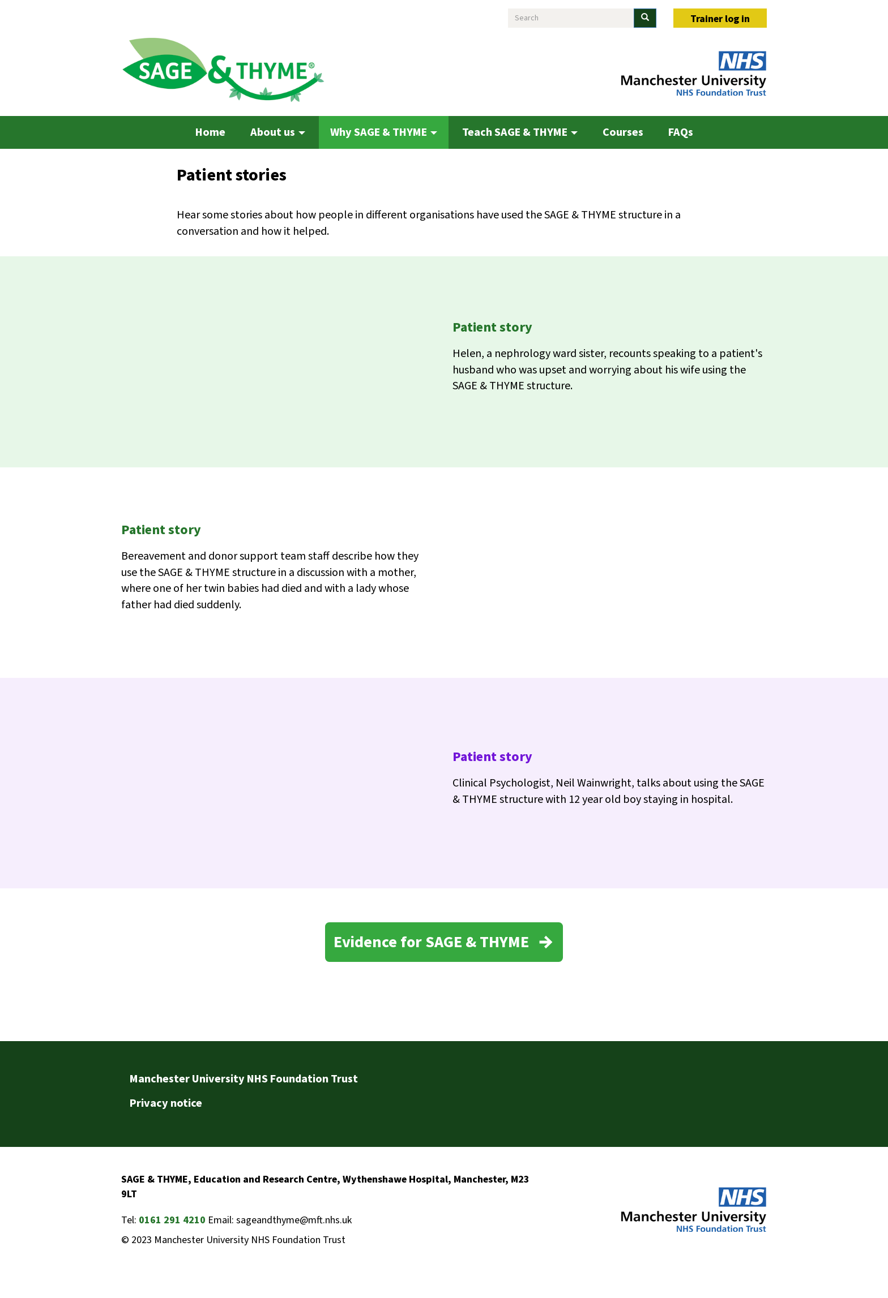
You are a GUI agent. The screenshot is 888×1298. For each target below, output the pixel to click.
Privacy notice (166, 1103)
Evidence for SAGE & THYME (431, 942)
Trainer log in (720, 19)
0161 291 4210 (172, 1220)
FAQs (680, 132)
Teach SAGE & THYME (520, 132)
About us (277, 132)
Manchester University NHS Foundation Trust (244, 1079)
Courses (623, 132)
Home (210, 132)
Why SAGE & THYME (383, 132)
